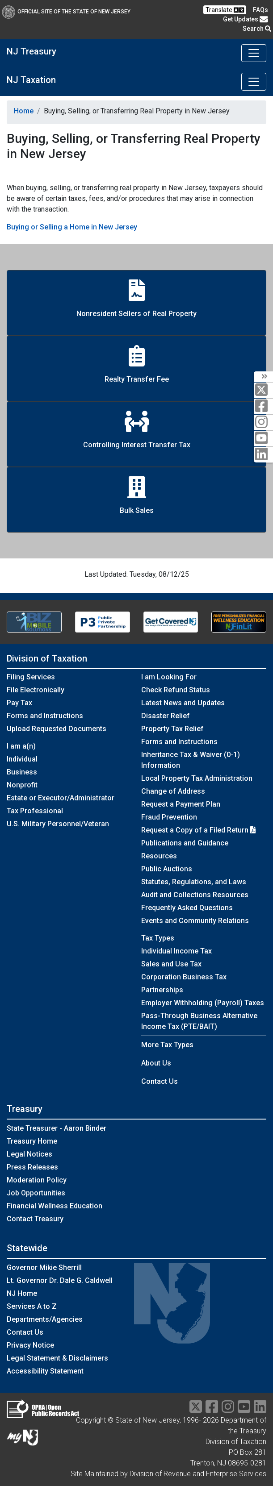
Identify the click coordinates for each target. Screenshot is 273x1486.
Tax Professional (35, 811)
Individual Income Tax (176, 951)
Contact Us (159, 1081)
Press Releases (32, 1167)
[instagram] (263, 422)
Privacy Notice (30, 1345)
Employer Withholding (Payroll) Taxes (202, 1003)
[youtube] (263, 438)
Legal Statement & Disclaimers (57, 1358)
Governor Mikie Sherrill (44, 1267)
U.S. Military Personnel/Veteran (58, 824)
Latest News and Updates (183, 703)
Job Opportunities (36, 1193)
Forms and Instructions (45, 716)
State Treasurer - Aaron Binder (56, 1128)
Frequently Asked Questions (187, 907)
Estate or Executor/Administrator (60, 798)
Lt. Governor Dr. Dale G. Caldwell (60, 1280)
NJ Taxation (31, 80)
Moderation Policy (37, 1180)
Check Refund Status (175, 690)
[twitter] (263, 390)
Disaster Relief (165, 716)
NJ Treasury (31, 51)
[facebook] (263, 406)
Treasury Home (32, 1141)
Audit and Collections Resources (194, 895)
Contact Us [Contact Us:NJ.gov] (25, 1332)
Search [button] (257, 28)
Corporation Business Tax (184, 977)
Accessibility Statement (45, 1371)
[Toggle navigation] (253, 53)
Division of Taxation (47, 658)
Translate (225, 10)
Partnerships (162, 990)
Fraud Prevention (169, 817)
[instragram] (228, 1409)
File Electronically (35, 690)
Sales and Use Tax (171, 964)
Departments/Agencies (45, 1319)
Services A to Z (32, 1306)
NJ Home (22, 1293)
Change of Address (173, 791)
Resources (159, 856)
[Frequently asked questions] (260, 9)
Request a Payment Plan (180, 804)
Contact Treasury (35, 1219)
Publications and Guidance (184, 843)
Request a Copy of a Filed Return (198, 830)
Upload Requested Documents (56, 728)
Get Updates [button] (245, 19)
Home (24, 111)
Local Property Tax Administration (196, 778)
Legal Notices (29, 1154)
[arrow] (263, 376)
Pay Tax (19, 703)
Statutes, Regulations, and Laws (193, 882)
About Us (156, 1063)
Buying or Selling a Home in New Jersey (72, 227)
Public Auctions (166, 869)
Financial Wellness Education (54, 1206)
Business (22, 772)
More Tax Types (167, 1045)
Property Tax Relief (172, 728)
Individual (22, 759)
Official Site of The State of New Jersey (66, 11)
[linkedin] (263, 454)
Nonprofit (22, 785)
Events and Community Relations (195, 920)
